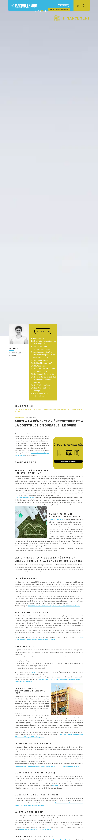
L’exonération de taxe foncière (42, 381)
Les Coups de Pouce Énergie (42, 389)
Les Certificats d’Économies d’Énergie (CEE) (44, 370)
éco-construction (56, 520)
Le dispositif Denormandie (44, 374)
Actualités (63, 5)
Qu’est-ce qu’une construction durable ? (42, 348)
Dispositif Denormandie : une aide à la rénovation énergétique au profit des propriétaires (47, 766)
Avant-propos (38, 338)
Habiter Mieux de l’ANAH (43, 363)
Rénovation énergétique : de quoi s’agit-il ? (45, 342)
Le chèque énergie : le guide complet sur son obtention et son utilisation (54, 606)
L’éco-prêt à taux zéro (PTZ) (45, 377)
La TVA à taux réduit (42, 385)
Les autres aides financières (41, 395)
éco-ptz (55, 786)
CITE (33, 672)
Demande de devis (68, 461)
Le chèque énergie (41, 360)
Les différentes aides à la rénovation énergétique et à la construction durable (44, 355)
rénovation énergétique (25, 498)
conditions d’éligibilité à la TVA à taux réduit (35, 830)
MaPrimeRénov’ (40, 366)
